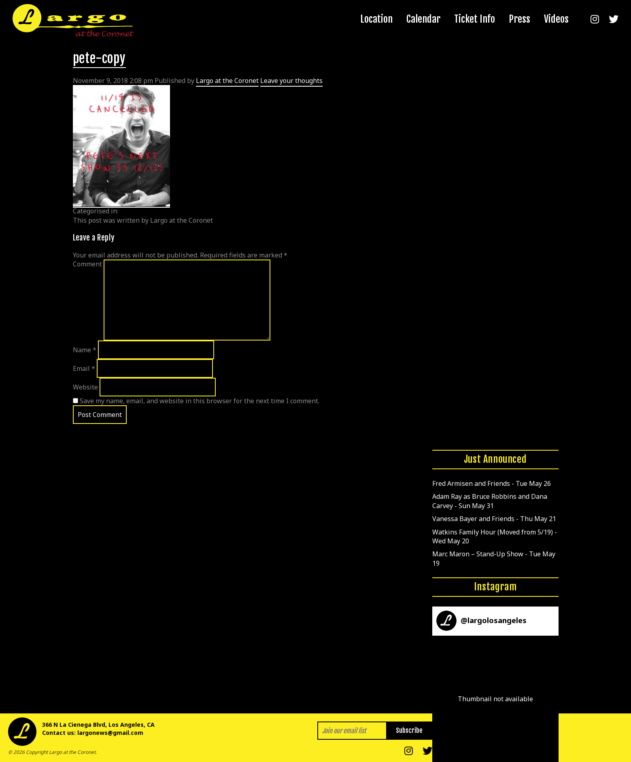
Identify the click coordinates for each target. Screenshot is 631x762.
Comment (87, 264)
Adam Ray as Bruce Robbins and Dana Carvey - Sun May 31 (489, 501)
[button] (495, 699)
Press (519, 19)
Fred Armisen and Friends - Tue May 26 (491, 483)
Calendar (423, 19)
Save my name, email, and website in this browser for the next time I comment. (199, 400)
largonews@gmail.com (110, 732)
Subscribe (409, 730)
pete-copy (99, 58)
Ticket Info (474, 19)
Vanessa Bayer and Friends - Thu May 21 (494, 518)
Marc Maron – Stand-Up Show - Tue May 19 (493, 558)
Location (376, 19)
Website (85, 387)
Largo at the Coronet (227, 80)
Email (84, 368)
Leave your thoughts (291, 80)
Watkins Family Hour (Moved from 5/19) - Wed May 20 (494, 536)
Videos (556, 19)
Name (84, 349)
